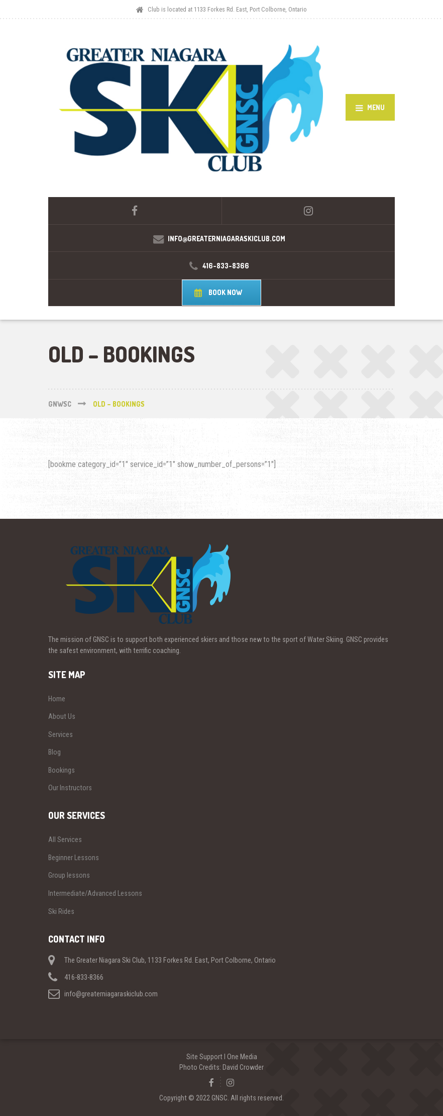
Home (56, 699)
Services (60, 734)
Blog (54, 752)
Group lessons (69, 875)
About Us (61, 716)
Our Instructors (70, 788)
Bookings (61, 770)
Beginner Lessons (73, 858)
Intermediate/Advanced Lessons (95, 893)
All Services (65, 839)
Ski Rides (61, 911)
